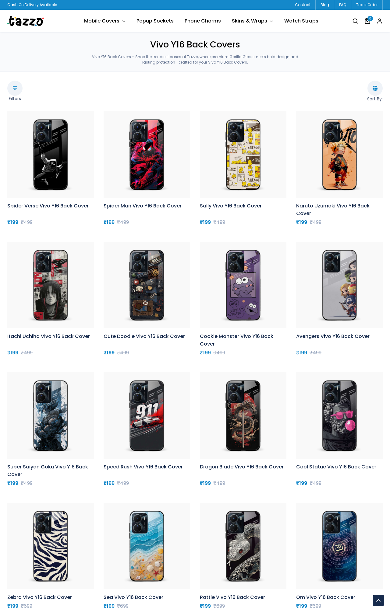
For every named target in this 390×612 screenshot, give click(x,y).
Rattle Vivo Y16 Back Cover (232, 597)
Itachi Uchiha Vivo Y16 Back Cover (48, 336)
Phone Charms (203, 20)
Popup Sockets (155, 20)
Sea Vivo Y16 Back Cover (133, 597)
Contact (302, 4)
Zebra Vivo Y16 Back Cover (39, 597)
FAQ (342, 4)
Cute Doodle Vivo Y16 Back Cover (144, 336)
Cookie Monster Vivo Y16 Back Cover (236, 340)
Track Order (367, 4)
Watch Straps (301, 20)
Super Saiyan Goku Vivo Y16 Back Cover (47, 470)
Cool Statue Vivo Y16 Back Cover (336, 466)
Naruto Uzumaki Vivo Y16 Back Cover (333, 209)
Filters (15, 91)
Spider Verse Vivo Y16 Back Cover (48, 205)
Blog (325, 4)
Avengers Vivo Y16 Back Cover (333, 336)
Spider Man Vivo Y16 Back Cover (143, 205)
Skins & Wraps (249, 20)
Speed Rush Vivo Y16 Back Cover (143, 466)
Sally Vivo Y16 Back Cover (231, 205)
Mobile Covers (101, 20)
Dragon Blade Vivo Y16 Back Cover (242, 466)
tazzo (25, 21)
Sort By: (375, 91)
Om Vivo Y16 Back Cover (325, 597)
